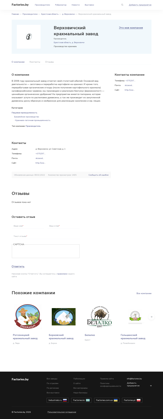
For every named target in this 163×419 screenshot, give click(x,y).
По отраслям (52, 383)
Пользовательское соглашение (61, 412)
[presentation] (32, 251)
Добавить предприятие (140, 5)
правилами (62, 273)
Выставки (89, 5)
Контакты (35, 61)
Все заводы (52, 378)
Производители (42, 5)
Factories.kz (79, 400)
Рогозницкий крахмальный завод (25, 336)
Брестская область (50, 14)
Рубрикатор (60, 5)
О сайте (77, 383)
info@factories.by (134, 378)
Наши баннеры (80, 392)
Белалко (90, 335)
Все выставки (53, 392)
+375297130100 (44, 153)
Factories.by (20, 5)
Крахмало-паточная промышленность (32, 120)
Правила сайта (107, 378)
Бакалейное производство (26, 116)
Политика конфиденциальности (110, 384)
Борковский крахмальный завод (61, 336)
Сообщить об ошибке (99, 175)
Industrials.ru (55, 400)
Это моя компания (131, 28)
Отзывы (49, 61)
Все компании (144, 293)
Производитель (33, 126)
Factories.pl (130, 400)
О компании (18, 61)
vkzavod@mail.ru (43, 158)
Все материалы (80, 388)
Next (151, 317)
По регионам (53, 388)
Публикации (79, 378)
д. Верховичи (68, 14)
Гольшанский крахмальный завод (133, 336)
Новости (76, 5)
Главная (15, 14)
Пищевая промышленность (24, 112)
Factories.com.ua (104, 400)
